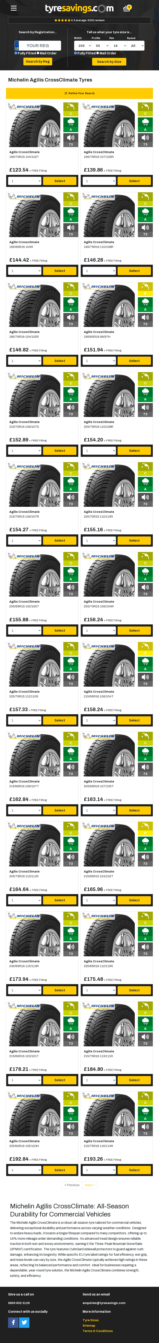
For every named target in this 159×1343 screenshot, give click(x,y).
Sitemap (89, 1325)
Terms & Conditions (98, 1331)
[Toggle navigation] (13, 8)
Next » (90, 1185)
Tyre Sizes (91, 1320)
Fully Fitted (27, 53)
